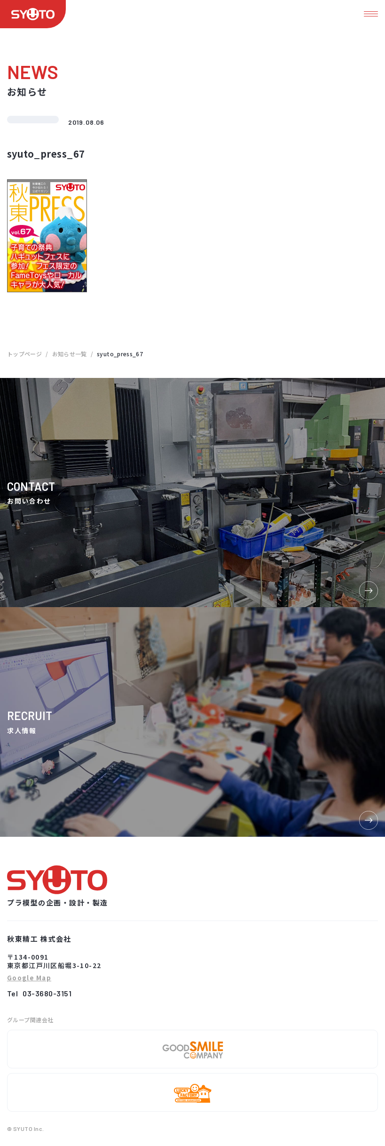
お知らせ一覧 (69, 354)
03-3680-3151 (47, 993)
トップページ (24, 354)
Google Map (29, 978)
